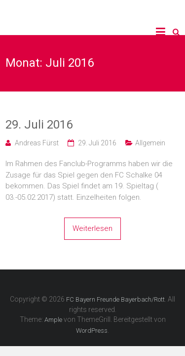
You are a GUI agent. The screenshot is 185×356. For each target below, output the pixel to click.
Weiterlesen (92, 228)
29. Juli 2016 (39, 125)
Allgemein (150, 143)
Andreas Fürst (37, 143)
